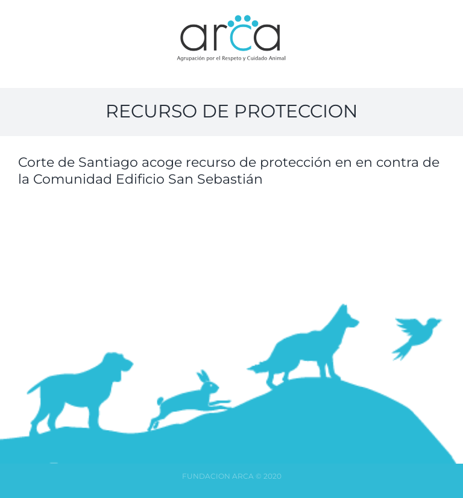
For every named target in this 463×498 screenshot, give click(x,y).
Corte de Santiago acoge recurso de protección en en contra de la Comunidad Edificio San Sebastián (228, 171)
